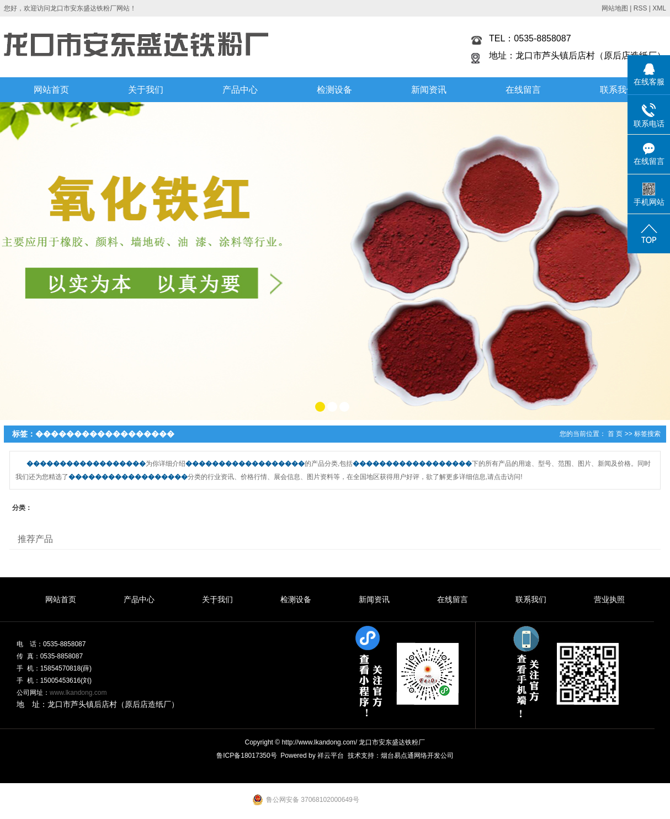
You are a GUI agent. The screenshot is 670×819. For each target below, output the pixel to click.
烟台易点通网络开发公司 (417, 755)
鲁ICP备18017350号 (246, 755)
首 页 (615, 434)
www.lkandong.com (78, 692)
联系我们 (617, 89)
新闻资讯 (428, 89)
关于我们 (145, 89)
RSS (640, 8)
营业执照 (609, 599)
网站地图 (615, 8)
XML (659, 8)
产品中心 (240, 89)
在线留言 (523, 89)
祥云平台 (330, 755)
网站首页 (51, 89)
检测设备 (334, 89)
